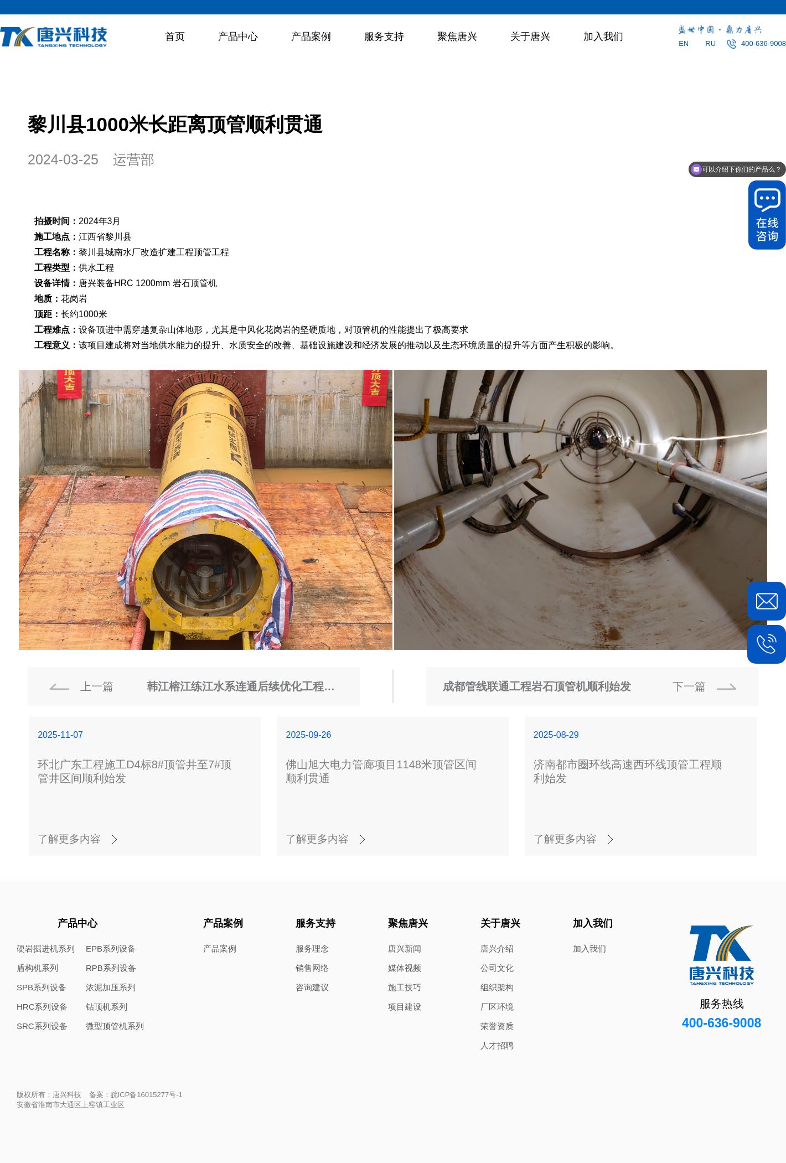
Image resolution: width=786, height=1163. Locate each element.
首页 (175, 36)
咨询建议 (312, 987)
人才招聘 (497, 1045)
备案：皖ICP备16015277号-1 (136, 1094)
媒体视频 (404, 968)
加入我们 (603, 36)
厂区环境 (497, 1006)
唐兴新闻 (404, 948)
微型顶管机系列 (115, 1026)
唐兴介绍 (497, 948)
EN (684, 43)
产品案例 (311, 36)
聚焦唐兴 (457, 36)
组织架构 (497, 987)
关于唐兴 (530, 36)
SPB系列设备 (41, 987)
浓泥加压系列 (111, 987)
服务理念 (312, 948)
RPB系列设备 (111, 968)
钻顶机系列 (106, 1006)
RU (710, 43)
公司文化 (497, 968)
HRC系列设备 (42, 1006)
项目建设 (404, 1006)
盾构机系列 (37, 968)
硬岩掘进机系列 (46, 948)
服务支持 (384, 36)
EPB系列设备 (111, 948)
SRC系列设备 (42, 1026)
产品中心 (238, 36)
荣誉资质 (497, 1026)
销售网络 (312, 968)
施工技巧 (404, 987)
